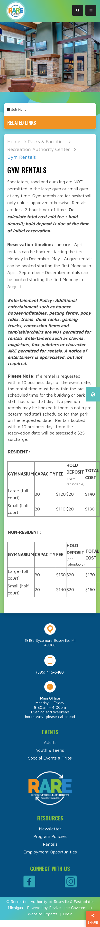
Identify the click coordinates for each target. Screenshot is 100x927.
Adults (50, 742)
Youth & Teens (50, 750)
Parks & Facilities (46, 141)
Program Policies (50, 836)
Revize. (55, 907)
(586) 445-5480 (50, 672)
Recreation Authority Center (38, 149)
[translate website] (93, 394)
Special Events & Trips (50, 757)
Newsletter (50, 828)
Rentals (50, 844)
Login (67, 914)
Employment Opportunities (50, 851)
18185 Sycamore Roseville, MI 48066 (50, 642)
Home (13, 141)
